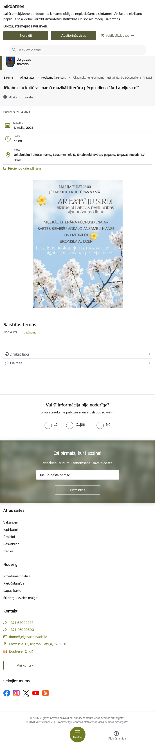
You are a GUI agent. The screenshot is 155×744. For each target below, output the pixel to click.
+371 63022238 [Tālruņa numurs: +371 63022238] (21, 623)
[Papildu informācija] (31, 651)
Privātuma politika (16, 576)
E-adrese (16, 651)
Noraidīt (26, 35)
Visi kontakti (26, 665)
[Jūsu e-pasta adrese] (77, 475)
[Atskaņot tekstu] (21, 97)
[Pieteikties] (77, 490)
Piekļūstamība (13, 583)
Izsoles (8, 551)
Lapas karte (12, 590)
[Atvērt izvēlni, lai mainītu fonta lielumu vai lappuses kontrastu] (116, 736)
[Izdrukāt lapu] (77, 354)
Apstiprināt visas (73, 35)
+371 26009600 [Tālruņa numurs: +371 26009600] (21, 630)
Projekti (9, 537)
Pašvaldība (11, 544)
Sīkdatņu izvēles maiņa (20, 598)
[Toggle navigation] (77, 734)
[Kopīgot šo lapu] (77, 363)
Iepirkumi (10, 529)
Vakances (10, 522)
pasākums (30, 332)
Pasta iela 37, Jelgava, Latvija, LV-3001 (38, 644)
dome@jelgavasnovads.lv (28, 637)
